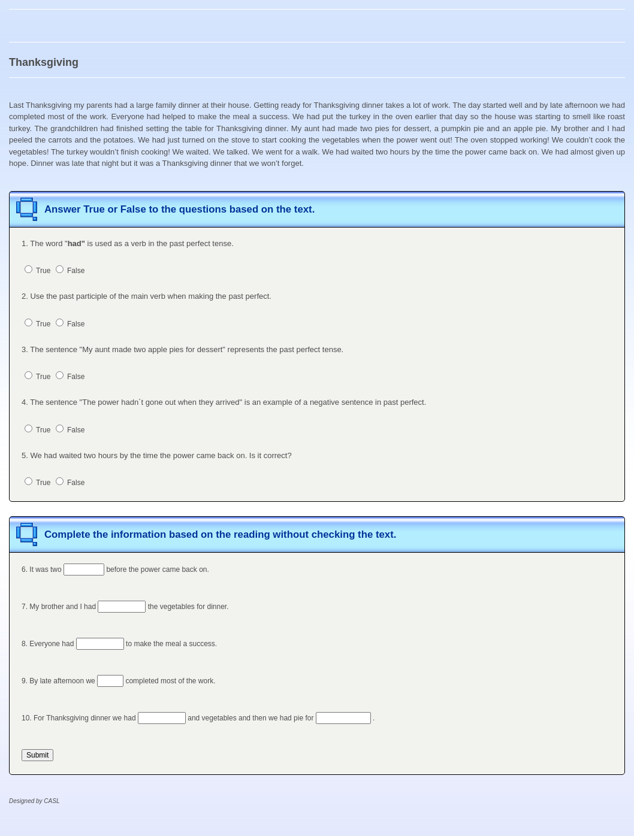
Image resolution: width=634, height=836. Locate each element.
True (37, 270)
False (70, 270)
